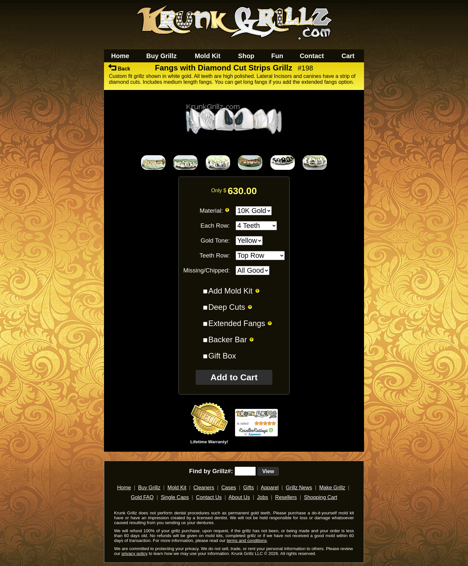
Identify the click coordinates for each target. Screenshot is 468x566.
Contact (312, 55)
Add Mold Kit (230, 290)
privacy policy (135, 553)
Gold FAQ (142, 497)
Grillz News (299, 487)
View (268, 471)
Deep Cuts (226, 307)
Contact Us (209, 497)
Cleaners (203, 487)
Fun (277, 55)
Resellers (286, 497)
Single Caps (175, 497)
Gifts (248, 487)
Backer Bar (227, 339)
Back (119, 68)
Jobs (262, 497)
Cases (228, 487)
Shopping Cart (320, 497)
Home (120, 55)
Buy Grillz (161, 55)
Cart (348, 55)
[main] (234, 260)
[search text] (245, 471)
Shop (246, 55)
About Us (239, 497)
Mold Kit (207, 55)
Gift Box (222, 355)
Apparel (270, 487)
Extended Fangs (236, 323)
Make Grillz (332, 487)
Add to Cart (233, 377)
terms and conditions (247, 540)
